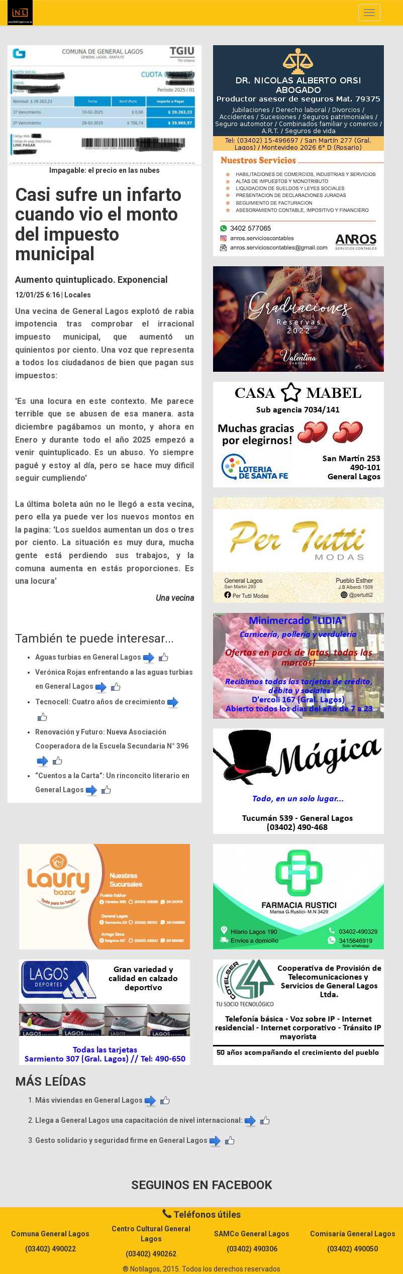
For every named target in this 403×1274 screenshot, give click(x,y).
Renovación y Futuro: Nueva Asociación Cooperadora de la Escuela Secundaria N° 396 (111, 746)
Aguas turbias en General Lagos (95, 657)
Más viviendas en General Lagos (96, 1100)
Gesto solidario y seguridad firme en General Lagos (129, 1140)
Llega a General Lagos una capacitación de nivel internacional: (146, 1120)
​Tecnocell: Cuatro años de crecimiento (107, 702)
